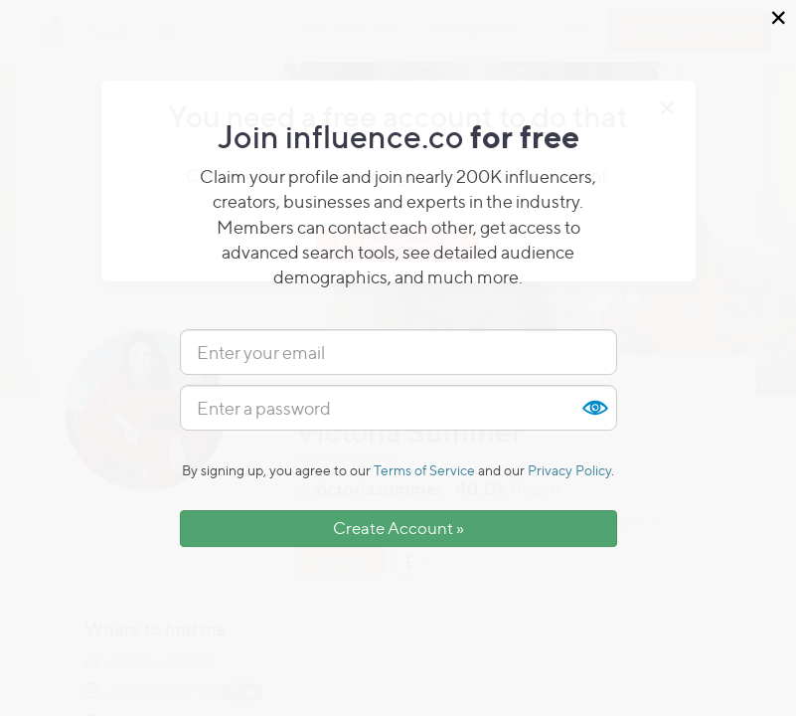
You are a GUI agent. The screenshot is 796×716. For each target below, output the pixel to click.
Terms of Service (424, 469)
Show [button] (594, 408)
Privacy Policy (569, 469)
